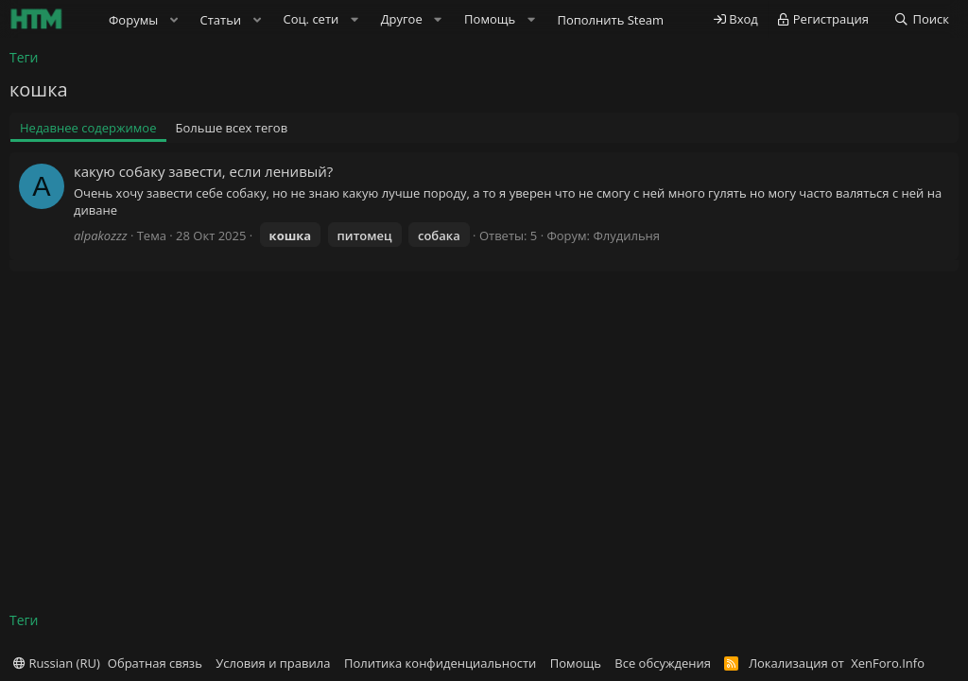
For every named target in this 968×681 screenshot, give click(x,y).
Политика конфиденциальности (440, 663)
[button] (174, 20)
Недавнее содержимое (88, 127)
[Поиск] (921, 19)
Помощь (575, 663)
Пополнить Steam (610, 19)
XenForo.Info (888, 663)
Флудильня (626, 235)
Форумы (133, 19)
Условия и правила (273, 663)
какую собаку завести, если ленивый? (203, 171)
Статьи (221, 19)
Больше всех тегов (232, 127)
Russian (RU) (56, 663)
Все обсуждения (662, 663)
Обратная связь (155, 663)
